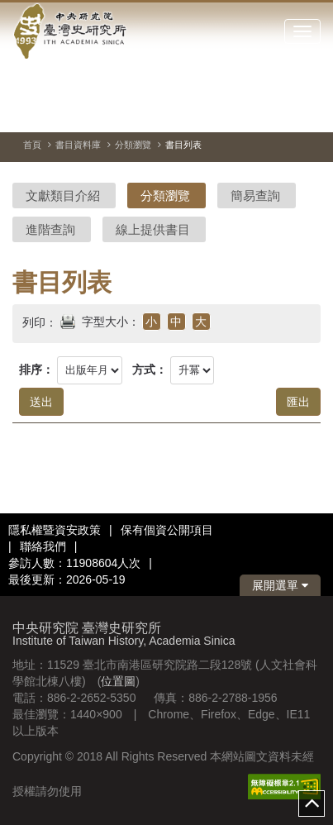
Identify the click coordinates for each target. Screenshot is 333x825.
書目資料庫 (78, 145)
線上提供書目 (153, 229)
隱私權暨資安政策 (54, 529)
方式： (149, 369)
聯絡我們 (43, 546)
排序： (36, 369)
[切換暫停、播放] (248, 110)
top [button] (311, 803)
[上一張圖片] (278, 110)
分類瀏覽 (133, 145)
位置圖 (118, 681)
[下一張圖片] (308, 110)
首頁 (32, 145)
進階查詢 (50, 229)
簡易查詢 (255, 195)
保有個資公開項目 (167, 529)
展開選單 (280, 585)
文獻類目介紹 (63, 195)
